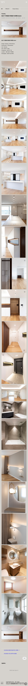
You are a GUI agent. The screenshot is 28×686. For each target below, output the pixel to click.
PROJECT (7, 8)
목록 (24, 658)
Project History (16, 8)
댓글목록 (3, 663)
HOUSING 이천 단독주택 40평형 (9, 653)
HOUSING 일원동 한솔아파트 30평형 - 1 (10, 650)
